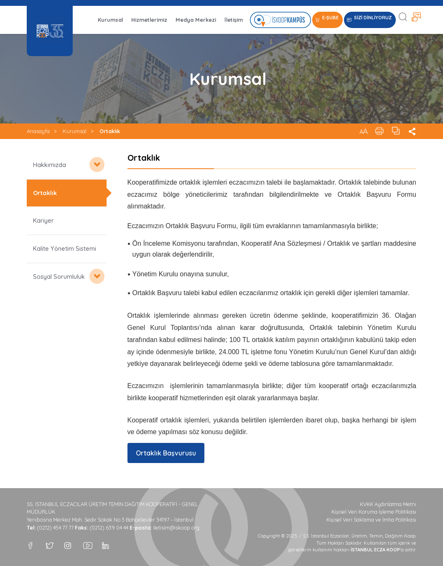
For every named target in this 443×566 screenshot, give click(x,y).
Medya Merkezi (196, 19)
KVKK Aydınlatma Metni (388, 504)
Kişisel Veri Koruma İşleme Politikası (373, 512)
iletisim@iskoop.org (176, 528)
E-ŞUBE (330, 18)
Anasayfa (38, 131)
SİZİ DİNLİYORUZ (373, 18)
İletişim (233, 19)
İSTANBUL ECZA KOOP (50, 31)
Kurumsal (110, 19)
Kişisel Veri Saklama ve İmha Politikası (371, 520)
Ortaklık (109, 131)
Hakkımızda (49, 165)
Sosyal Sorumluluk (59, 276)
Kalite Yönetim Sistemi (64, 248)
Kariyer (43, 220)
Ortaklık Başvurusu (166, 453)
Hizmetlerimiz (149, 19)
